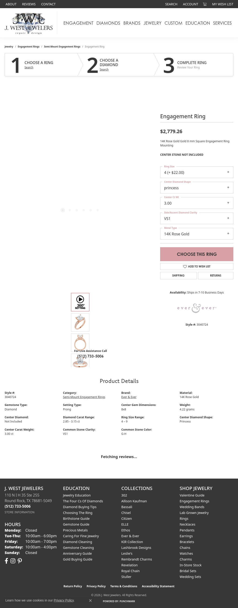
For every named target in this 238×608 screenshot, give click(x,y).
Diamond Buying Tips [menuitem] (79, 507)
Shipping (178, 275)
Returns (215, 275)
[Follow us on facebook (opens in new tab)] (6, 561)
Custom (173, 23)
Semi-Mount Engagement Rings (62, 46)
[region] (80, 151)
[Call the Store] (18, 506)
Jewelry (152, 23)
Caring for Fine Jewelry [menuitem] (81, 536)
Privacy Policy (96, 586)
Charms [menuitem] (186, 559)
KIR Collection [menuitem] (132, 542)
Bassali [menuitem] (126, 507)
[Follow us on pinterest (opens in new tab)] (20, 561)
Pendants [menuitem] (187, 530)
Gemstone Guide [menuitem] (76, 524)
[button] (170, 4)
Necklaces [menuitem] (187, 524)
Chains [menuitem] (185, 547)
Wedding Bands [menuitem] (192, 507)
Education (197, 23)
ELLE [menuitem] (125, 524)
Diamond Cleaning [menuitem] (77, 542)
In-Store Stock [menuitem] (191, 565)
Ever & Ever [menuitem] (130, 536)
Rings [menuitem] (184, 518)
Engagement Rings (29, 46)
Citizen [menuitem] (126, 518)
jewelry (9, 46)
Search (29, 67)
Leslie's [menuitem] (126, 553)
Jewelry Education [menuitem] (77, 495)
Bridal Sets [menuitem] (188, 571)
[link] (11, 4)
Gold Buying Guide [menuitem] (77, 559)
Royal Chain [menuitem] (130, 571)
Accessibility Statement (158, 586)
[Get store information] (20, 512)
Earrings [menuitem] (186, 536)
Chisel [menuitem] (126, 512)
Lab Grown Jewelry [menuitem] (194, 512)
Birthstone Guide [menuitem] (76, 518)
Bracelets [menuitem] (187, 542)
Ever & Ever (128, 397)
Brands (131, 23)
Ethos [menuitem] (125, 530)
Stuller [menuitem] (126, 576)
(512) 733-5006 (90, 356)
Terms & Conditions (123, 586)
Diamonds (108, 23)
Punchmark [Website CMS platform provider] (127, 601)
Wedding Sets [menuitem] (190, 576)
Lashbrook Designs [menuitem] (136, 547)
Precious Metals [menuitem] (75, 530)
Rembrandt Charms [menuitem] (136, 559)
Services (222, 23)
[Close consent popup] (90, 600)
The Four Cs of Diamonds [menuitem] (83, 501)
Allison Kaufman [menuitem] (134, 501)
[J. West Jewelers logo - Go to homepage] (29, 23)
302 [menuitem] (124, 495)
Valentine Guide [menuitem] (192, 495)
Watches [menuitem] (186, 553)
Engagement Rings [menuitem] (194, 501)
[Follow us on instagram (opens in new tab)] (12, 561)
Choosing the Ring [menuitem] (78, 512)
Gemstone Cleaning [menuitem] (78, 547)
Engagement (78, 23)
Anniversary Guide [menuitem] (77, 553)
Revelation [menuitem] (129, 565)
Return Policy (72, 586)
